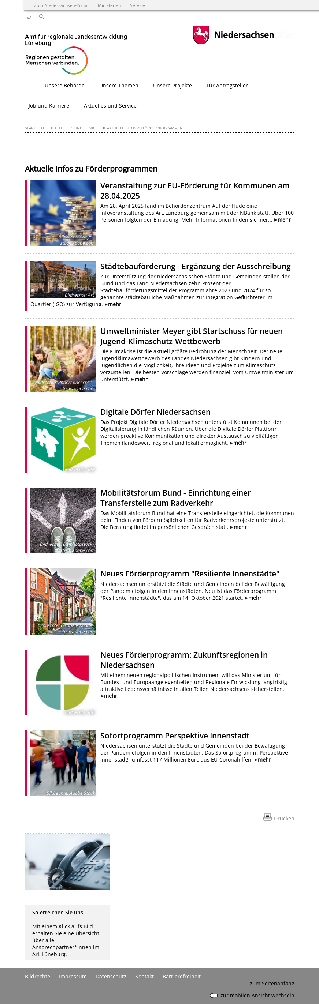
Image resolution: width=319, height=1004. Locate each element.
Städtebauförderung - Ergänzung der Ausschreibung (195, 266)
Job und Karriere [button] (49, 105)
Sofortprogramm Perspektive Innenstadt (174, 735)
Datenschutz (111, 976)
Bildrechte (37, 976)
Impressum (73, 976)
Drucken (284, 818)
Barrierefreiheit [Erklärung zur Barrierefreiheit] (182, 976)
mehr (284, 219)
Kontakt (144, 976)
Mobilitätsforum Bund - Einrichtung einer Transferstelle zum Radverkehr (175, 498)
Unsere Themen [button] (118, 85)
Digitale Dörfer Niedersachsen (155, 412)
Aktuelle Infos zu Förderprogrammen (145, 128)
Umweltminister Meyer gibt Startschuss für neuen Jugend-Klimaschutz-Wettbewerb (191, 336)
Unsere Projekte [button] (172, 85)
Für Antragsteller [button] (227, 85)
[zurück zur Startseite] (76, 51)
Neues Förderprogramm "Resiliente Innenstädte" (189, 573)
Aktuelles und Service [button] (110, 105)
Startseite (35, 128)
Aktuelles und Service (75, 128)
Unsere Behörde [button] (65, 85)
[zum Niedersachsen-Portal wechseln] (233, 43)
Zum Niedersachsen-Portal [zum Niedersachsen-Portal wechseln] (61, 5)
